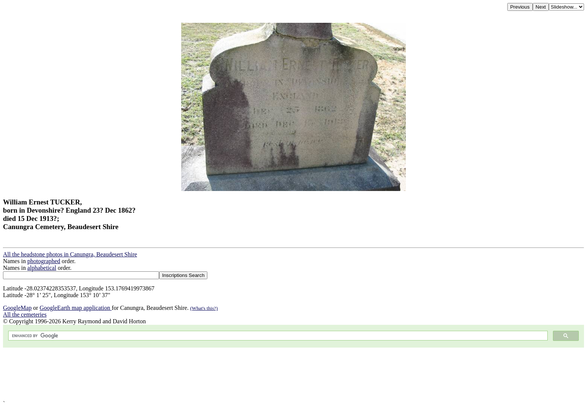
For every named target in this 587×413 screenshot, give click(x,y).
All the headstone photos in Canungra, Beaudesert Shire (70, 254)
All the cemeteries (24, 314)
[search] (277, 336)
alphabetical (41, 268)
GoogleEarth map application (76, 308)
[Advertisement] (227, 374)
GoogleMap (17, 308)
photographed (43, 261)
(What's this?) (204, 308)
